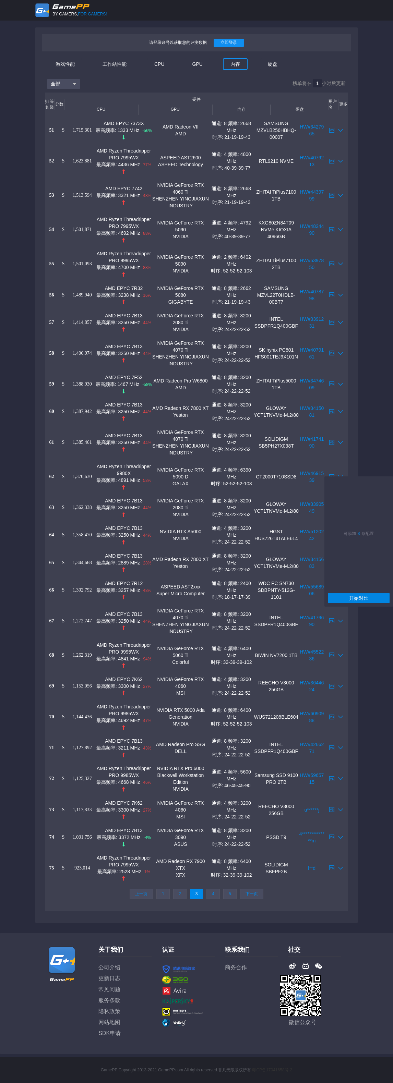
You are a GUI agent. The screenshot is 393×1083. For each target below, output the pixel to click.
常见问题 (109, 989)
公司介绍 (109, 967)
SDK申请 (109, 1033)
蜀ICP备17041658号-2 (271, 1070)
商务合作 (236, 967)
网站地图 (109, 1022)
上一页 (141, 893)
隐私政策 (109, 1011)
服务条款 (109, 1000)
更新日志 (109, 978)
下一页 (252, 893)
